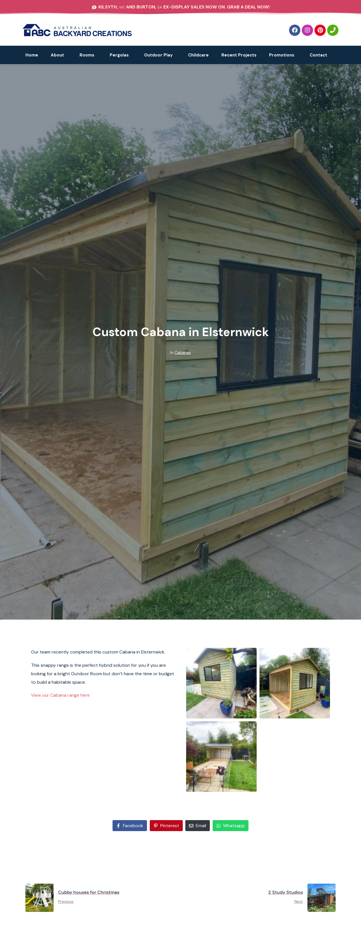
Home (31, 55)
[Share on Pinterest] (166, 825)
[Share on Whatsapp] (230, 825)
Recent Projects (238, 55)
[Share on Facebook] (130, 825)
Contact (318, 55)
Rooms (87, 55)
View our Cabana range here (60, 695)
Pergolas (119, 55)
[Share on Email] (197, 825)
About (57, 55)
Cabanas (183, 352)
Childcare (198, 55)
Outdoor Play (158, 55)
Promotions (281, 55)
